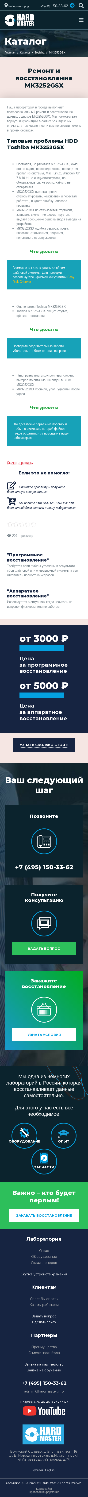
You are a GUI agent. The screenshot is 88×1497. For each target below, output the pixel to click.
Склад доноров (44, 1263)
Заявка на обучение (44, 1370)
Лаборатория (44, 1239)
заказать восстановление (44, 1215)
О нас (44, 1251)
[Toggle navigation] (81, 20)
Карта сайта (44, 1488)
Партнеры (44, 1335)
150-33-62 (54, 6)
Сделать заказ (44, 1322)
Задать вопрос (44, 949)
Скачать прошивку (20, 462)
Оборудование (44, 1257)
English (49, 1470)
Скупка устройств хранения (44, 1274)
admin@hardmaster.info (44, 1391)
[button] (72, 5)
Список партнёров (44, 1353)
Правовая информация (44, 1492)
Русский (37, 1470)
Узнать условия (44, 1035)
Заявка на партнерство (44, 1364)
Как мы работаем (44, 1305)
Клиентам (44, 1287)
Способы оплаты (44, 1299)
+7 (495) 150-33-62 (44, 867)
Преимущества (44, 1347)
